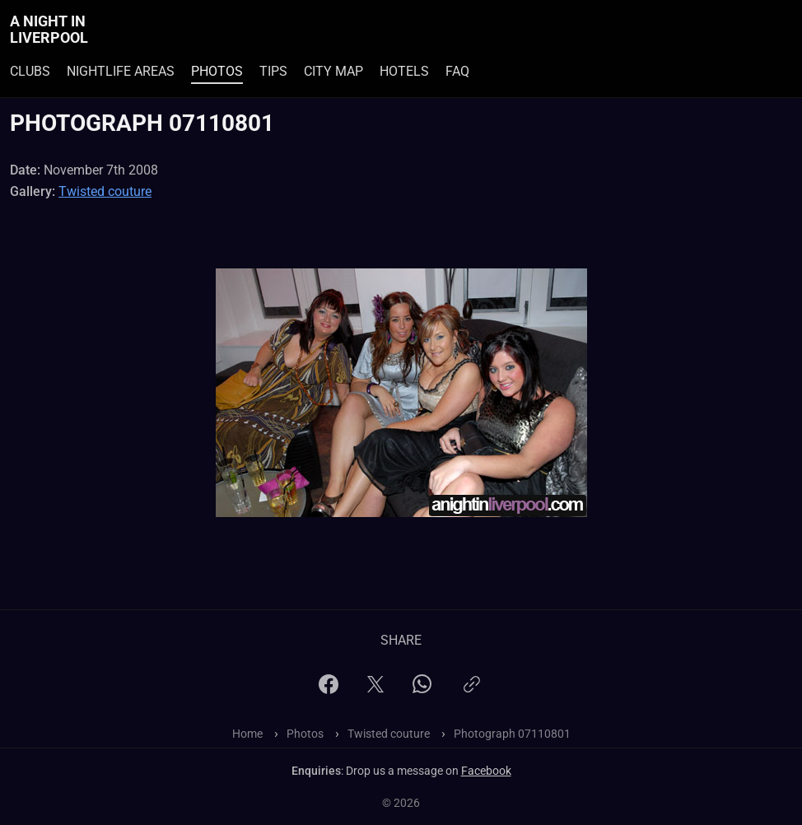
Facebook (486, 770)
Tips (273, 71)
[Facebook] (328, 689)
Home (247, 733)
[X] (375, 689)
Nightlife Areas (121, 71)
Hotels (404, 71)
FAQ (457, 71)
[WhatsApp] (422, 689)
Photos (217, 71)
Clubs (30, 71)
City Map (333, 71)
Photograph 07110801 (512, 733)
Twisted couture (105, 191)
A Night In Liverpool (49, 29)
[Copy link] (471, 691)
